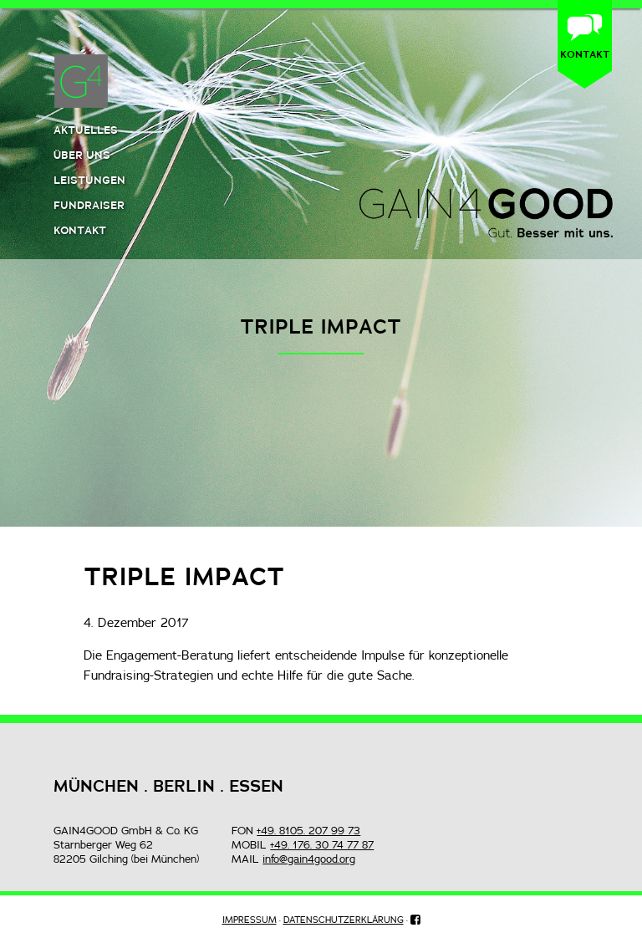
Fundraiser (89, 205)
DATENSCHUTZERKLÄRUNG (343, 919)
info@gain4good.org (308, 858)
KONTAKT (584, 54)
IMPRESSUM (249, 919)
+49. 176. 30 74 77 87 (322, 844)
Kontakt (80, 230)
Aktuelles (86, 129)
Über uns (82, 154)
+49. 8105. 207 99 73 (308, 830)
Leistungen (89, 179)
